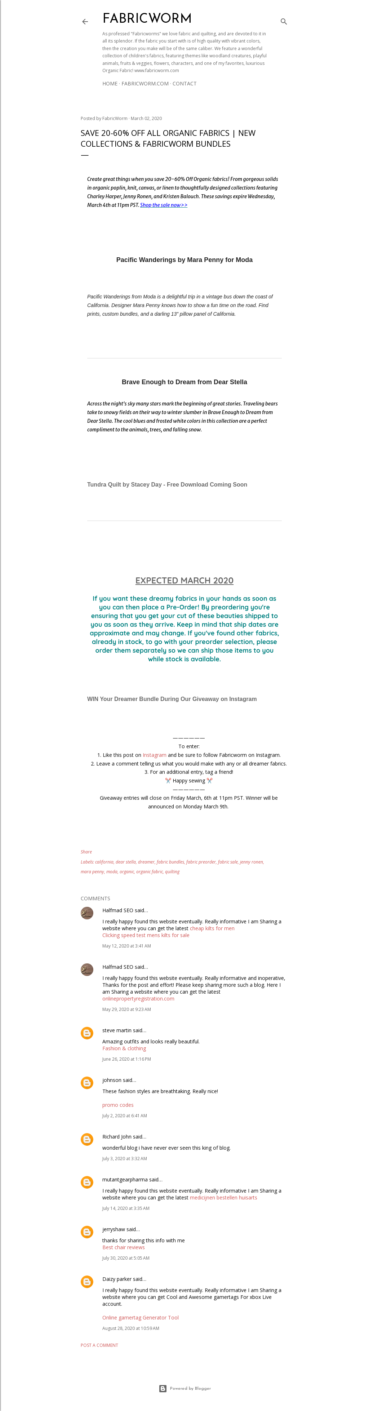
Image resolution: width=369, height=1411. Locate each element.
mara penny (92, 872)
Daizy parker (117, 1278)
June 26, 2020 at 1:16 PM (126, 1059)
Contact (185, 83)
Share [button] (86, 852)
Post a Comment (99, 1345)
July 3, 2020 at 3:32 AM (124, 1158)
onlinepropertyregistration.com (138, 998)
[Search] (284, 20)
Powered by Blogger (185, 1388)
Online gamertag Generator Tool (140, 1317)
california (104, 862)
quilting (172, 872)
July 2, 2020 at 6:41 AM (124, 1116)
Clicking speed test (124, 935)
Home (109, 83)
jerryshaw (113, 1229)
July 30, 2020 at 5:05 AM (126, 1258)
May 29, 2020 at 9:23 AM (126, 1009)
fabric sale (228, 862)
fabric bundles (170, 862)
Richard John (117, 1136)
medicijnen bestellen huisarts (223, 1197)
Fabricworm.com (145, 83)
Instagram (154, 754)
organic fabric (149, 872)
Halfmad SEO (117, 910)
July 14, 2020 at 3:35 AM (126, 1208)
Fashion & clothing (124, 1048)
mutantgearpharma (125, 1179)
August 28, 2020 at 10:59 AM (130, 1328)
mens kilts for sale (168, 935)
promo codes (118, 1104)
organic (127, 872)
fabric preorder (201, 862)
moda (111, 872)
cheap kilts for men (212, 928)
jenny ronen (251, 862)
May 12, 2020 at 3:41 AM (126, 946)
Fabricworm (147, 19)
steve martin (117, 1030)
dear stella (126, 862)
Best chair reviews (123, 1247)
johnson (111, 1080)
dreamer (146, 862)
